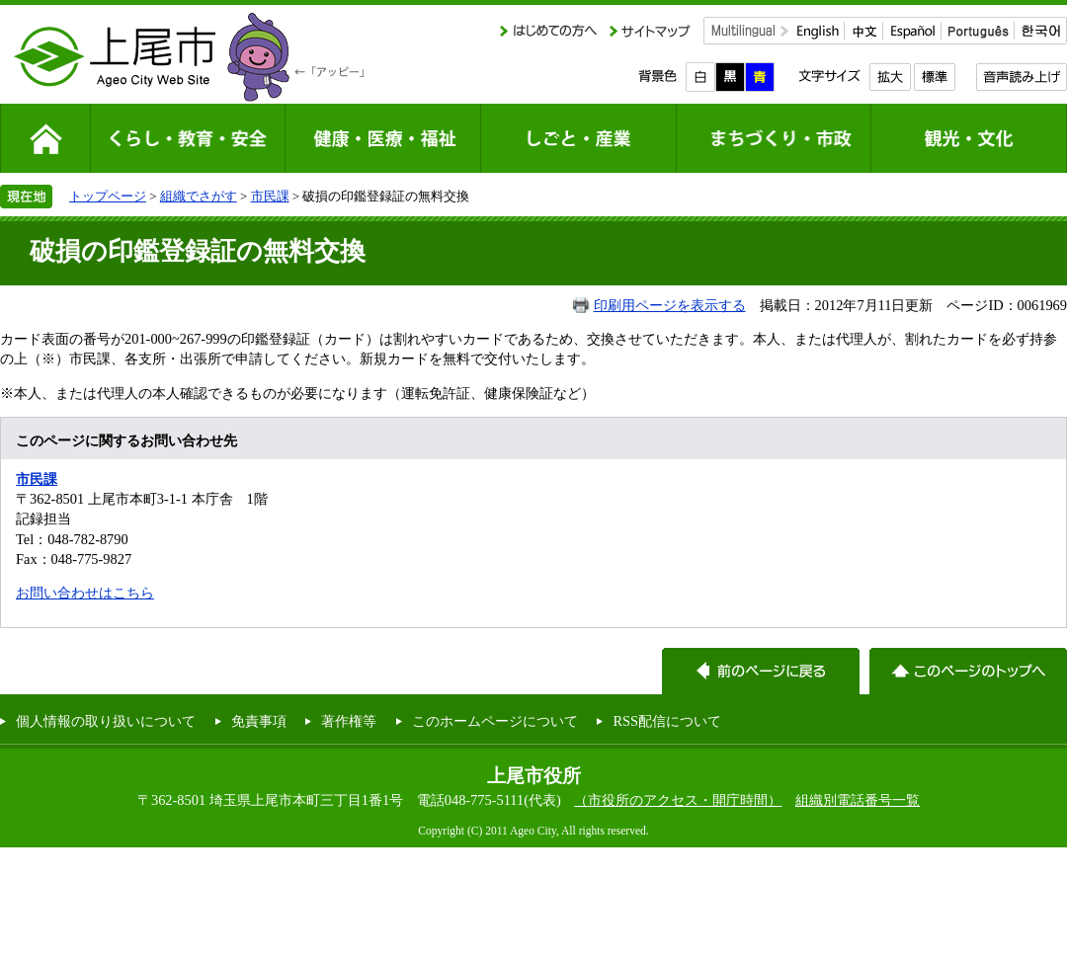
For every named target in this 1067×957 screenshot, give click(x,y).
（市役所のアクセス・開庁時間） (677, 800)
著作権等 (348, 721)
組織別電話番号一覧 (857, 800)
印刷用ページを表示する (670, 305)
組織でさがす (198, 196)
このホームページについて (495, 721)
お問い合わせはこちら (85, 592)
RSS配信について (667, 721)
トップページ (107, 196)
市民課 (270, 196)
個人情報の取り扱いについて (106, 721)
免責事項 (259, 721)
